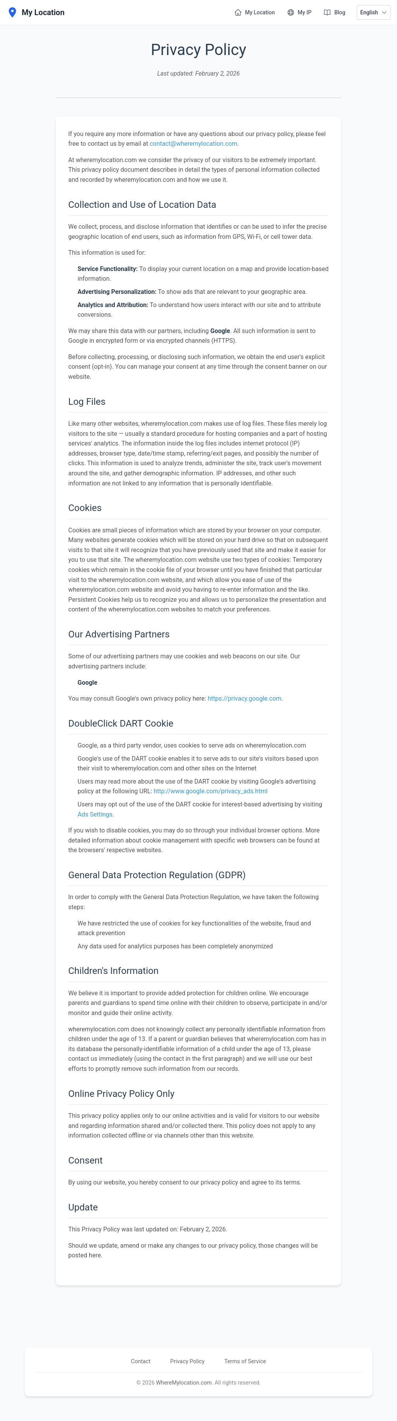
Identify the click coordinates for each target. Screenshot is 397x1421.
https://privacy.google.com (244, 698)
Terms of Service (250, 1361)
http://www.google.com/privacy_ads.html (211, 791)
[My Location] (35, 12)
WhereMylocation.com (184, 1383)
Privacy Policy (187, 1361)
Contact (135, 1361)
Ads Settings (95, 814)
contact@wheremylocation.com (193, 143)
